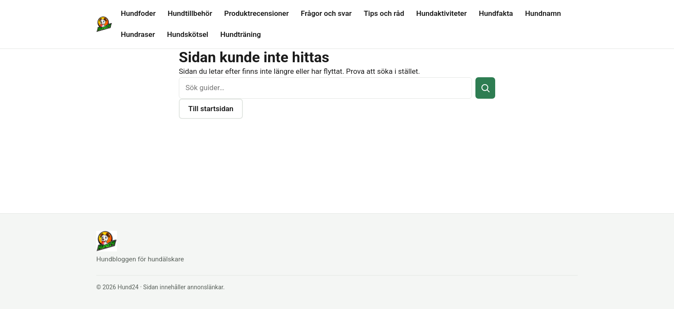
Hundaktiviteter (441, 13)
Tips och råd (384, 13)
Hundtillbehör (190, 13)
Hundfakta (496, 13)
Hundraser (138, 34)
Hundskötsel (187, 34)
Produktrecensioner (256, 13)
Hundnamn (543, 13)
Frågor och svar (326, 13)
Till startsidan (210, 108)
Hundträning (240, 34)
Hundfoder (138, 13)
